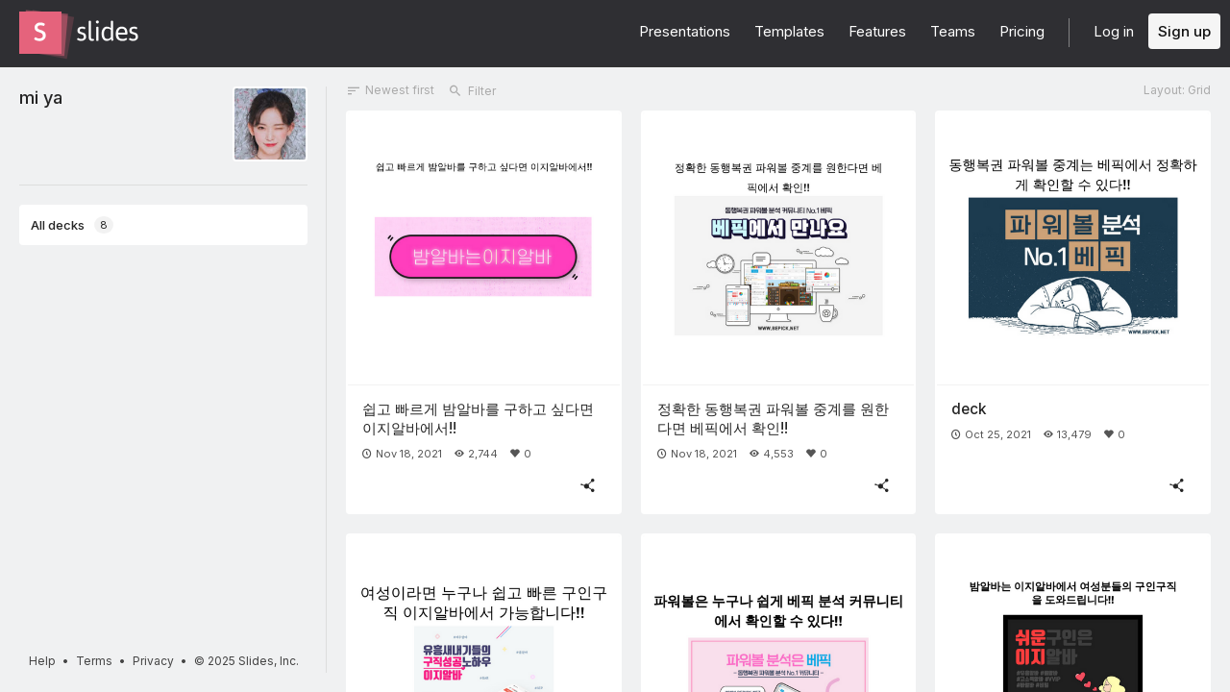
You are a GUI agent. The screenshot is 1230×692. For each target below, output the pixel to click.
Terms (94, 661)
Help (42, 661)
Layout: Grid (1177, 90)
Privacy (153, 661)
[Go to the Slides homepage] (40, 33)
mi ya (40, 97)
